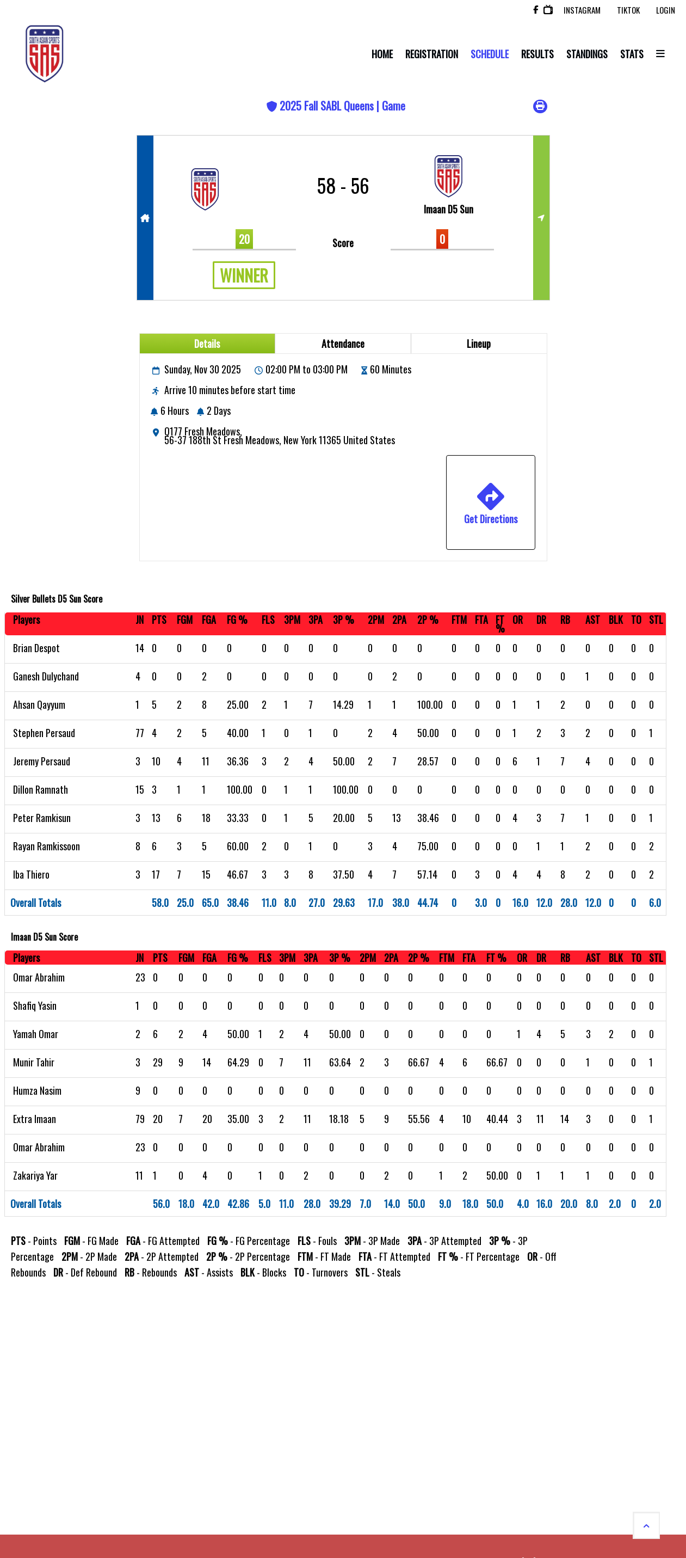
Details (207, 343)
